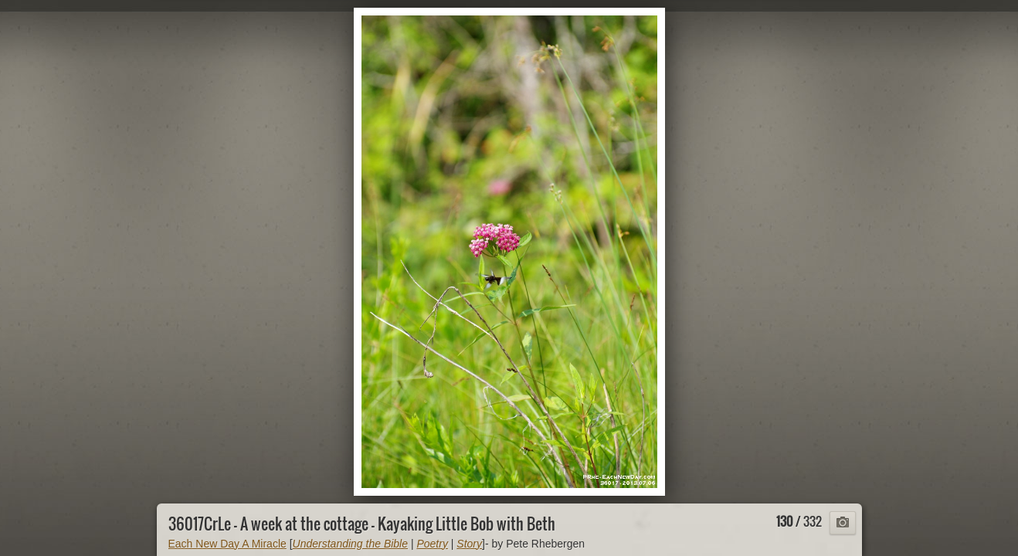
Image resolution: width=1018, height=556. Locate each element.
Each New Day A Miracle (227, 543)
